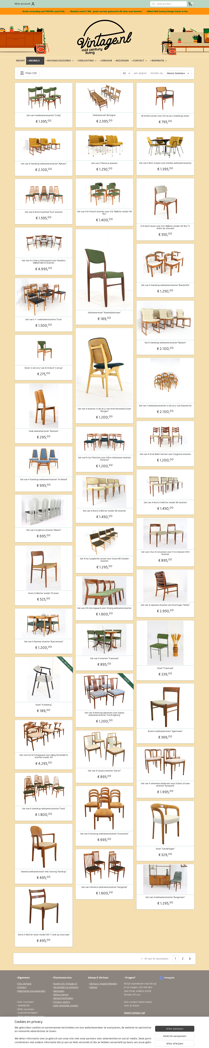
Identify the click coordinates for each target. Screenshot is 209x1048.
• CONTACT (139, 60)
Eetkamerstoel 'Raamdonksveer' (104, 313)
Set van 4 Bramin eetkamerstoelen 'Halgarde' (104, 887)
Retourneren (60, 994)
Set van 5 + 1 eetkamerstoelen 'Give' (43, 319)
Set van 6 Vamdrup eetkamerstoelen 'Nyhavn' (43, 164)
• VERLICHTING (87, 60)
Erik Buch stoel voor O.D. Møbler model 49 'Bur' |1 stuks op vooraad (165, 227)
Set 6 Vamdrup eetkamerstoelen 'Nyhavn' (165, 343)
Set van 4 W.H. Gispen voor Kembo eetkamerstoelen (165, 163)
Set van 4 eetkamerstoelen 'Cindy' (43, 115)
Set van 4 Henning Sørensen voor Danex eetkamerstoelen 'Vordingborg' (104, 714)
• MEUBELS (35, 60)
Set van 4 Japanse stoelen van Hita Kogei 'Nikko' (165, 605)
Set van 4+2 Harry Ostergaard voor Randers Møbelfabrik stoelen (43, 261)
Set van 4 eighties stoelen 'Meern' (43, 530)
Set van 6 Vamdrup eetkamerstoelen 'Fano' (43, 809)
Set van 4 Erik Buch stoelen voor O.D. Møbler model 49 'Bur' (104, 212)
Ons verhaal (24, 983)
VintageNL (167, 978)
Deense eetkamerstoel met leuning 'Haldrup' (43, 872)
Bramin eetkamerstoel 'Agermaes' (165, 731)
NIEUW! (20, 60)
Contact (21, 987)
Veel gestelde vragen (65, 1005)
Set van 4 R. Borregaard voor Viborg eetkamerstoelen (104, 608)
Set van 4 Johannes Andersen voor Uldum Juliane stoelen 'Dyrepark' (165, 784)
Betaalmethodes (63, 998)
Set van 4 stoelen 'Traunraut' (104, 658)
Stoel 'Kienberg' (43, 705)
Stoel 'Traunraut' (165, 668)
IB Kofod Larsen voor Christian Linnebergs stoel (165, 116)
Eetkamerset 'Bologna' (104, 115)
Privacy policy (61, 1001)
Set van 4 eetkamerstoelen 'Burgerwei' (165, 897)
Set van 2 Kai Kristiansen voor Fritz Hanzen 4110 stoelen (165, 553)
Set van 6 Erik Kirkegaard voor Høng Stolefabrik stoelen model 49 (43, 756)
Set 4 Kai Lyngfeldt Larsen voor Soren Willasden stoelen (104, 560)
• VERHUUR (106, 60)
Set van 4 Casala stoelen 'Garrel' (104, 771)
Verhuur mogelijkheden (103, 983)
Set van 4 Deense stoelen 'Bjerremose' (43, 641)
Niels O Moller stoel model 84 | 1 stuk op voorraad (43, 935)
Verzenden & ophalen (65, 987)
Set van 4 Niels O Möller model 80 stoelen (165, 502)
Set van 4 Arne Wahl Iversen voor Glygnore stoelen (165, 454)
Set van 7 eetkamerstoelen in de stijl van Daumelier (165, 406)
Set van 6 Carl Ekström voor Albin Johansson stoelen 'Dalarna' (104, 458)
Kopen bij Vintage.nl (65, 983)
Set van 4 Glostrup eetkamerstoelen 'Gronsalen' (104, 834)
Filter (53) (28, 73)
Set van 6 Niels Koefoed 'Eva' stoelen (44, 212)
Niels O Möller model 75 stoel (43, 593)
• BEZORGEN (122, 60)
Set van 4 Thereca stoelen (104, 163)
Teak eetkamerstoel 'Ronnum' (43, 431)
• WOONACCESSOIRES (60, 60)
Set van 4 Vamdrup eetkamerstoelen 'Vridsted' (43, 479)
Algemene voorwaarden (31, 991)
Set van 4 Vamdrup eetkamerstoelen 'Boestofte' (165, 285)
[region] (83, 1035)
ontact (136, 1012)
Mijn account (25, 4)
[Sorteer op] (178, 73)
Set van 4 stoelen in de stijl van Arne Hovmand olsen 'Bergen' (104, 410)
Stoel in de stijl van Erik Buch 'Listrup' (43, 368)
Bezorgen (58, 991)
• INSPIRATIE (158, 60)
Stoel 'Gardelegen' (165, 849)
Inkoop (93, 987)
